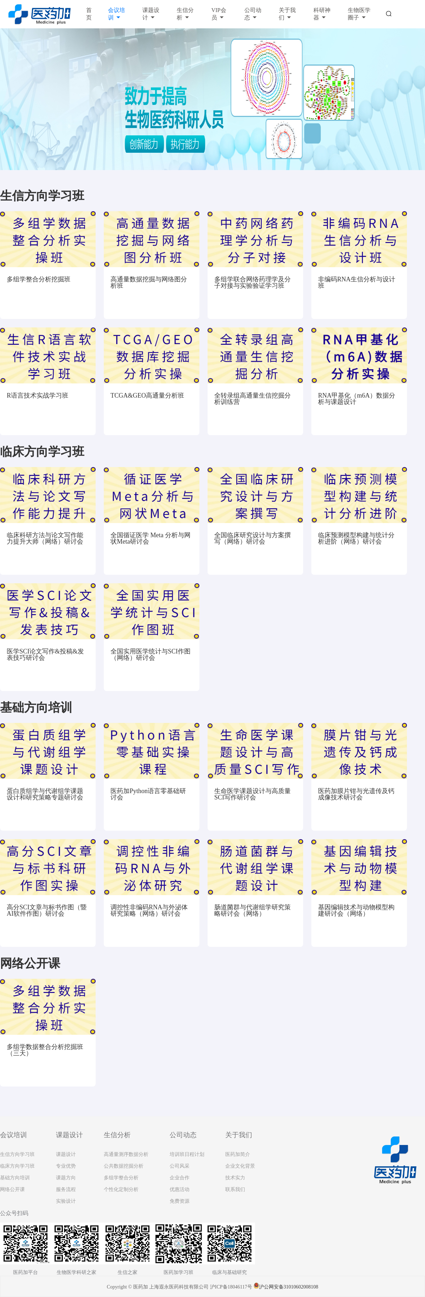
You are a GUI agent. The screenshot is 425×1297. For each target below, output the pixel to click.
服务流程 (66, 1189)
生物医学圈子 (359, 14)
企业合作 (179, 1177)
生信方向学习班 (17, 1154)
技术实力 (235, 1177)
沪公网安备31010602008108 (286, 1287)
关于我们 (287, 14)
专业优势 (66, 1166)
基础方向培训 (15, 1177)
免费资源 (179, 1201)
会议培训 (116, 14)
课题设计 (150, 14)
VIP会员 (218, 14)
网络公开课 (12, 1189)
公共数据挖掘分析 (123, 1166)
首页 (89, 14)
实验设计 (66, 1201)
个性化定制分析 (121, 1189)
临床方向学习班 (17, 1166)
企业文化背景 (240, 1166)
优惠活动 (179, 1189)
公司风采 (179, 1166)
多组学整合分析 (121, 1177)
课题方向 (66, 1177)
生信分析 (185, 14)
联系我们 (235, 1189)
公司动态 (252, 14)
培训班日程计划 (187, 1154)
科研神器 (321, 14)
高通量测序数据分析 (126, 1154)
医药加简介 (237, 1154)
